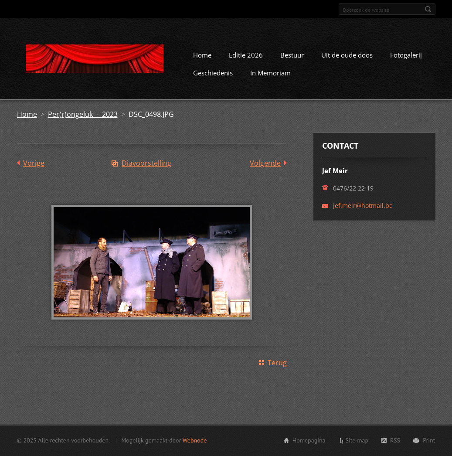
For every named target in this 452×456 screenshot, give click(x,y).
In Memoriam (270, 72)
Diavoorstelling (146, 163)
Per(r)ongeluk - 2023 (83, 114)
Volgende (265, 163)
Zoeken (428, 9)
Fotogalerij (406, 55)
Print (429, 440)
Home (202, 55)
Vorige (33, 163)
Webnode (195, 440)
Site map (357, 440)
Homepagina (309, 440)
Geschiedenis (213, 72)
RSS (395, 440)
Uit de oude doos (347, 55)
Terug (277, 363)
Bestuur (292, 55)
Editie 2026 (246, 55)
